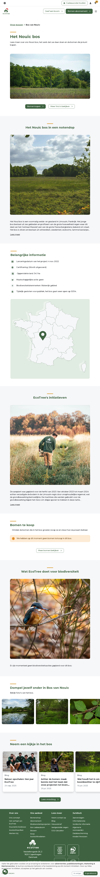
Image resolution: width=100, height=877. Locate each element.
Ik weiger (77, 873)
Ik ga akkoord (90, 873)
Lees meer (15, 234)
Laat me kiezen (8, 873)
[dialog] (50, 869)
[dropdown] (5, 3)
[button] (74, 3)
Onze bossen (16, 25)
